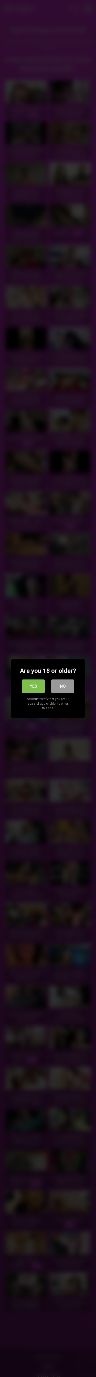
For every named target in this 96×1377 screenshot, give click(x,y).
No (63, 686)
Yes (33, 686)
